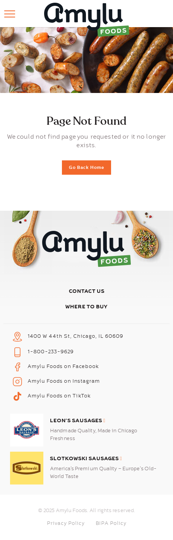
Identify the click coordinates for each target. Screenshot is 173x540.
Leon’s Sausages (78, 420)
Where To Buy (86, 306)
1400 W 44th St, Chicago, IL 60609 (75, 336)
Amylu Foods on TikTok (59, 396)
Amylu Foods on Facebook (63, 366)
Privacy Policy (66, 523)
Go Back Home (86, 167)
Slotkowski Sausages (86, 458)
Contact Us (86, 291)
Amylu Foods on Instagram (63, 381)
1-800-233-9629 (50, 352)
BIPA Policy (111, 523)
